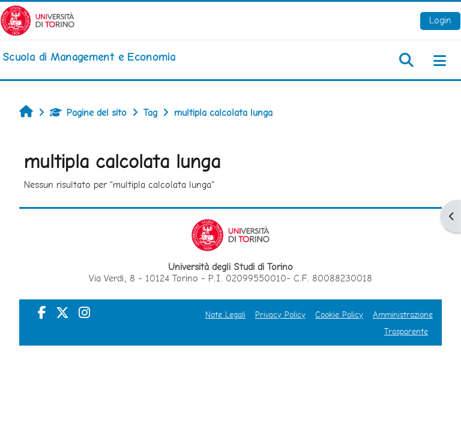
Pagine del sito (88, 112)
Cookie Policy (339, 314)
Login (440, 20)
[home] (88, 57)
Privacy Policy (280, 314)
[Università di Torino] (37, 19)
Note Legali (225, 314)
